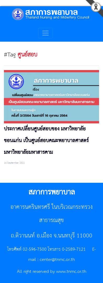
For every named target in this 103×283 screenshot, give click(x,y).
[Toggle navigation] (45, 33)
